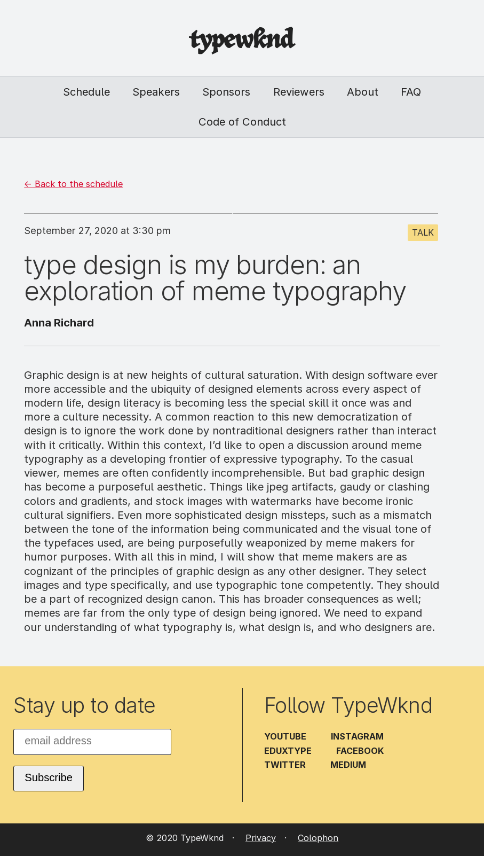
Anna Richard (59, 322)
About (362, 91)
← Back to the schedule (73, 183)
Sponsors (226, 91)
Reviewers (298, 91)
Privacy (260, 837)
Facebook (360, 750)
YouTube (285, 736)
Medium (348, 764)
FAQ (411, 91)
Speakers (156, 91)
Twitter (285, 764)
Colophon (318, 837)
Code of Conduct (242, 121)
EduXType (288, 750)
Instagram (357, 736)
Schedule (86, 91)
